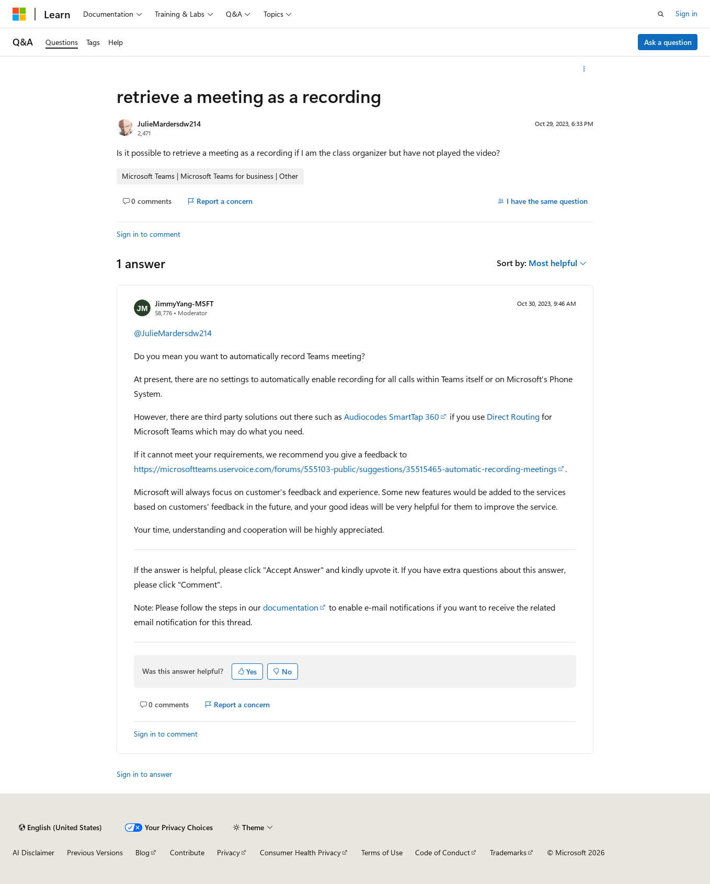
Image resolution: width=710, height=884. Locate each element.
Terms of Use (382, 852)
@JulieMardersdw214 (173, 332)
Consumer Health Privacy (300, 852)
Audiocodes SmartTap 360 (391, 416)
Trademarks (508, 852)
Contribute (187, 852)
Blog (142, 852)
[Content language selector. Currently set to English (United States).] (60, 827)
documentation (290, 607)
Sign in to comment (148, 234)
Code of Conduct (442, 852)
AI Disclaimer (33, 852)
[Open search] (660, 14)
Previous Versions (95, 852)
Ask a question (668, 42)
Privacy (228, 852)
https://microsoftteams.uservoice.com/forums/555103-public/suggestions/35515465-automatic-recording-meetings (345, 468)
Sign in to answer (144, 774)
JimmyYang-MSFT (184, 303)
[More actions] (584, 69)
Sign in (686, 13)
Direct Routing (513, 416)
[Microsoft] (19, 14)
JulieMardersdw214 (169, 124)
